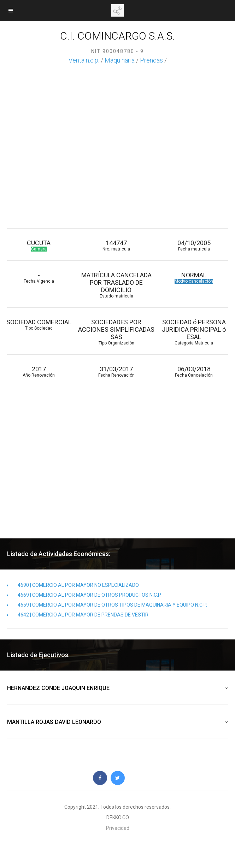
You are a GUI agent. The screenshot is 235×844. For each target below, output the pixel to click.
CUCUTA (38, 245)
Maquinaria (120, 60)
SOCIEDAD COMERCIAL (38, 324)
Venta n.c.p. (84, 60)
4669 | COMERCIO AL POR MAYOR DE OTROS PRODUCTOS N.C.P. (84, 595)
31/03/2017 (116, 371)
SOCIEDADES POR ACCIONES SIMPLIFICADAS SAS (116, 332)
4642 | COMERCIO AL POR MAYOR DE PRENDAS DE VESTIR (77, 615)
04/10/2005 (194, 245)
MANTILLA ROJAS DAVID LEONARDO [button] (117, 722)
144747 (116, 245)
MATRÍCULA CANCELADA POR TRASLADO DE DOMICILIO (116, 285)
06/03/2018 (194, 371)
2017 (38, 371)
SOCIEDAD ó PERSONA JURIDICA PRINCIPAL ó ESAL (194, 332)
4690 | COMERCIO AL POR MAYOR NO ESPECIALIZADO (73, 585)
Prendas (151, 60)
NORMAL (194, 277)
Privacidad (117, 828)
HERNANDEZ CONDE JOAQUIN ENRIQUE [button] (117, 688)
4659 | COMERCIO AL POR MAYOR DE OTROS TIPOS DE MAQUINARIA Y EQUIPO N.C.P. (107, 605)
